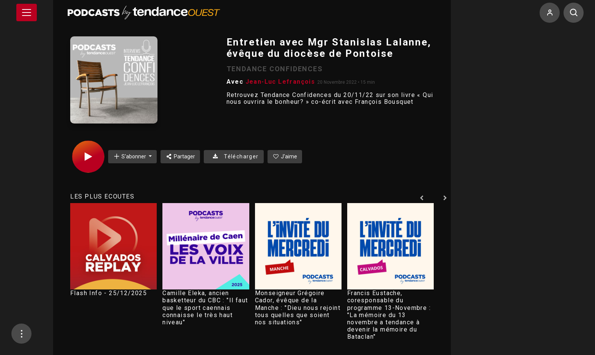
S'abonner (130, 156)
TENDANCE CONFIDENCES (275, 69)
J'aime (285, 156)
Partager (180, 156)
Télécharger (233, 156)
